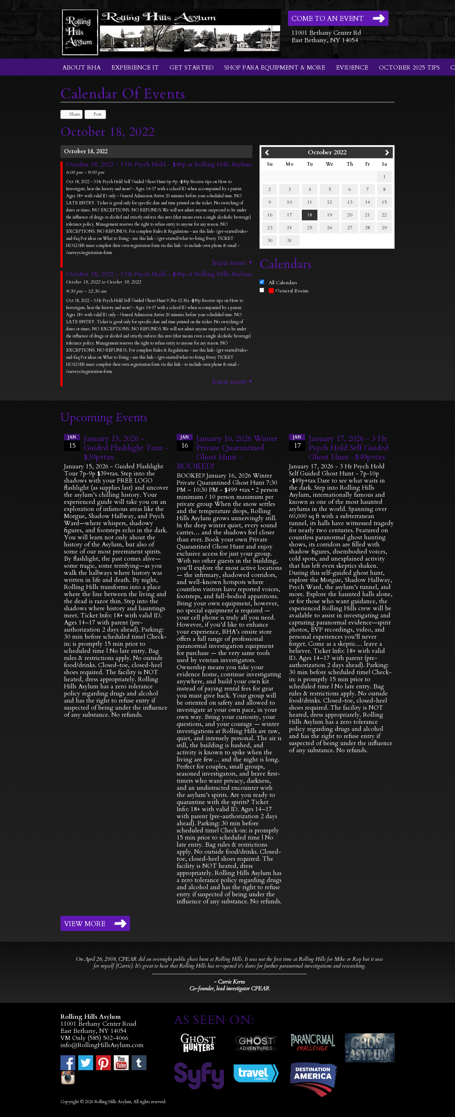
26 (329, 227)
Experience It (135, 68)
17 (289, 214)
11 (309, 202)
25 (309, 227)
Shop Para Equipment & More (274, 68)
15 (384, 202)
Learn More (229, 263)
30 (269, 240)
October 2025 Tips (409, 68)
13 (349, 202)
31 (289, 240)
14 (367, 202)
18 (309, 214)
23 (269, 227)
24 (289, 227)
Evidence (352, 68)
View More (84, 924)
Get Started (192, 68)
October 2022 (327, 152)
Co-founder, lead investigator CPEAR (229, 988)
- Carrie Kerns (229, 981)
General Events (289, 290)
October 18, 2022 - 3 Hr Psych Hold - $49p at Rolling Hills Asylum (159, 164)
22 (384, 214)
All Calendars (283, 282)
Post (94, 114)
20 (349, 214)
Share (71, 114)
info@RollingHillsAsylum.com (102, 1045)
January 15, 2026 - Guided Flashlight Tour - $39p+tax (126, 448)
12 (329, 202)
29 (384, 227)
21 (367, 214)
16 (269, 214)
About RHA (81, 68)
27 (349, 227)
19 (329, 214)
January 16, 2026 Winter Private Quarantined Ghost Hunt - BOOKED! (227, 452)
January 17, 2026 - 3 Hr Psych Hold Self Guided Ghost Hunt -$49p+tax (349, 448)
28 (367, 227)
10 (289, 202)
